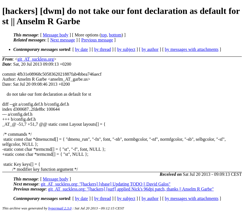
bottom (115, 35)
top (104, 35)
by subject (126, 49)
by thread (102, 49)
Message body (55, 35)
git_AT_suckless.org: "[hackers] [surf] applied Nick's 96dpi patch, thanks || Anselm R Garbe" (131, 189)
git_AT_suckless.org (35, 59)
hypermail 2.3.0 (60, 208)
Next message (62, 40)
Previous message (97, 40)
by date (81, 49)
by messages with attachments (191, 49)
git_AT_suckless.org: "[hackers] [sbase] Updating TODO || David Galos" (105, 184)
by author (150, 49)
